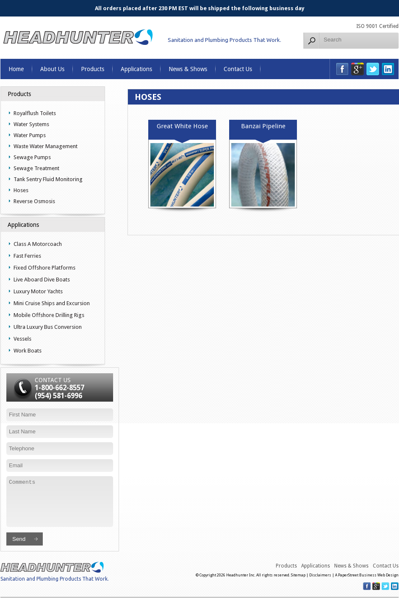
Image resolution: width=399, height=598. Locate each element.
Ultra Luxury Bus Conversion (48, 327)
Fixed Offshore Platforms (44, 268)
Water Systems (31, 124)
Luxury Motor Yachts (38, 291)
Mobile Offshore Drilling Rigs (49, 315)
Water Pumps (30, 135)
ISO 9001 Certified (377, 26)
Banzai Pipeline (263, 126)
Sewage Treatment (36, 168)
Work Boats (28, 350)
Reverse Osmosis (34, 201)
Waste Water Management (46, 146)
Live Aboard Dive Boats (42, 279)
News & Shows (188, 69)
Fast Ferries (27, 256)
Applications (136, 69)
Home (16, 69)
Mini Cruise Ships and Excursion (52, 303)
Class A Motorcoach (38, 244)
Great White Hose (182, 126)
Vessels (22, 339)
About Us (52, 69)
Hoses (21, 190)
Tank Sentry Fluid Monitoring (48, 179)
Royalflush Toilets (35, 113)
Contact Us (238, 69)
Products (92, 69)
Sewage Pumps (32, 157)
